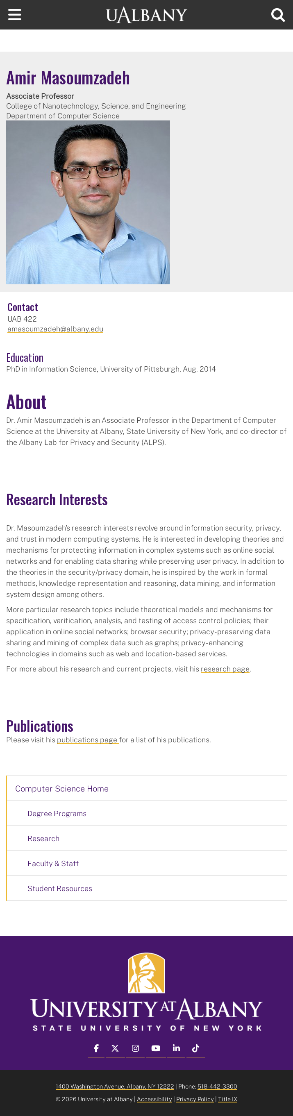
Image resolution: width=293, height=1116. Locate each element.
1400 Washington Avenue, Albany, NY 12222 (115, 1086)
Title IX (227, 1099)
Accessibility (154, 1099)
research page (225, 668)
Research (43, 838)
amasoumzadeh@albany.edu (55, 328)
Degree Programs (56, 813)
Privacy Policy (195, 1099)
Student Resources (59, 888)
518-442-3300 (217, 1086)
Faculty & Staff (53, 863)
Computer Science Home (62, 788)
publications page (88, 739)
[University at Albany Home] (147, 13)
